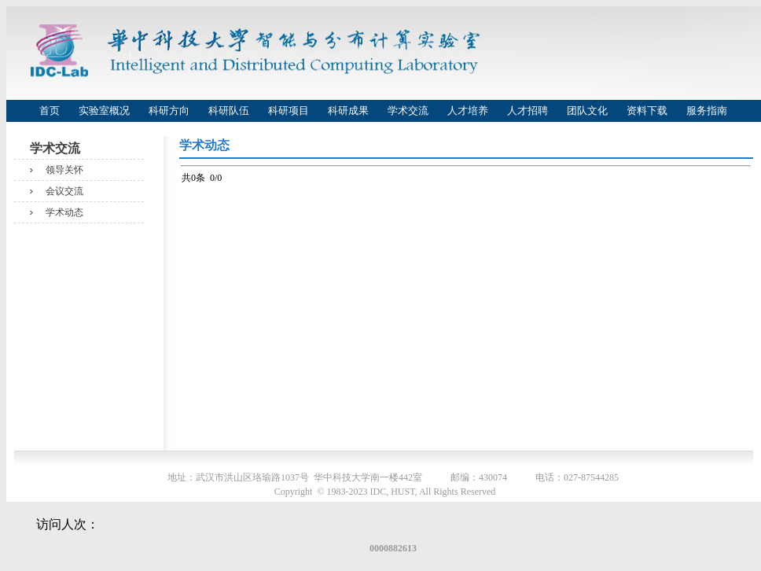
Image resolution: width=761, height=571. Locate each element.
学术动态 (64, 212)
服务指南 (706, 110)
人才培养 (467, 110)
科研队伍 (228, 110)
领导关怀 (64, 169)
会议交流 (64, 191)
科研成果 (348, 110)
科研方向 (169, 110)
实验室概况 (104, 110)
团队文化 (587, 110)
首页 (49, 110)
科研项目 (288, 110)
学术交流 (408, 110)
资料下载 (647, 110)
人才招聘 (527, 110)
